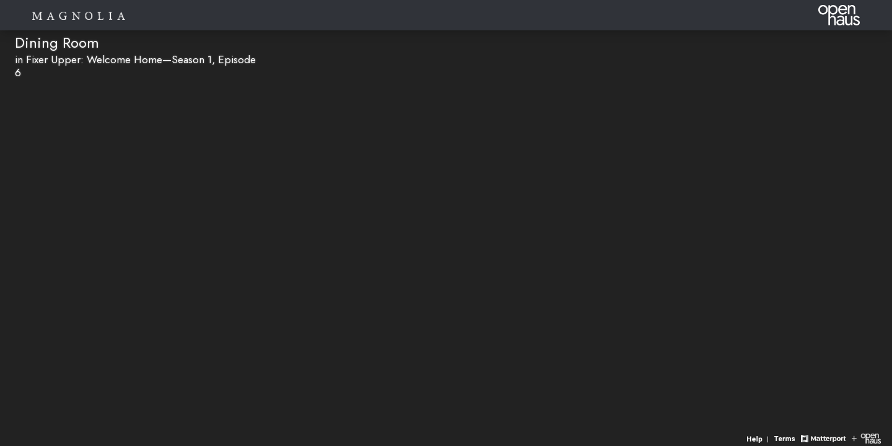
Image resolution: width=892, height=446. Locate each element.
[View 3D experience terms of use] (786, 438)
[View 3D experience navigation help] (759, 438)
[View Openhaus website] (866, 438)
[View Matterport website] (823, 438)
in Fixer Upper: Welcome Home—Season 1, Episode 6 (135, 66)
